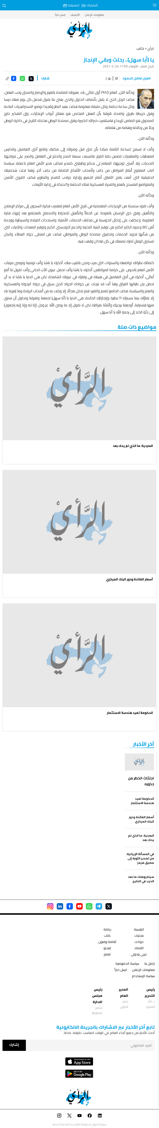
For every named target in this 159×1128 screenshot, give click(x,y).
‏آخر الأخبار (143, 744)
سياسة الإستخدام (143, 976)
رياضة (107, 929)
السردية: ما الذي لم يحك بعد (133, 445)
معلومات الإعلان (94, 14)
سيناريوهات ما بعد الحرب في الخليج (141, 879)
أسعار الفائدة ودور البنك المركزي (129, 579)
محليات (139, 936)
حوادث (139, 942)
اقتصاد (139, 948)
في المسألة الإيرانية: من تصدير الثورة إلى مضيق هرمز (140, 858)
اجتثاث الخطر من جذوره (141, 781)
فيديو (107, 948)
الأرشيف (75, 14)
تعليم (107, 954)
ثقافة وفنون (107, 942)
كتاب (107, 936)
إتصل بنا (149, 964)
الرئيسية (139, 929)
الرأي (150, 48)
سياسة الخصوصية (127, 964)
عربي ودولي (139, 954)
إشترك (14, 1044)
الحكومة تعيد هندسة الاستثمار (130, 712)
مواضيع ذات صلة (137, 327)
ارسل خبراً (60, 14)
